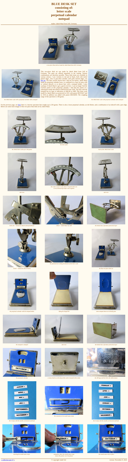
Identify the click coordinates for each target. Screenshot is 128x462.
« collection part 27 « (8, 460)
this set (43, 80)
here (19, 105)
